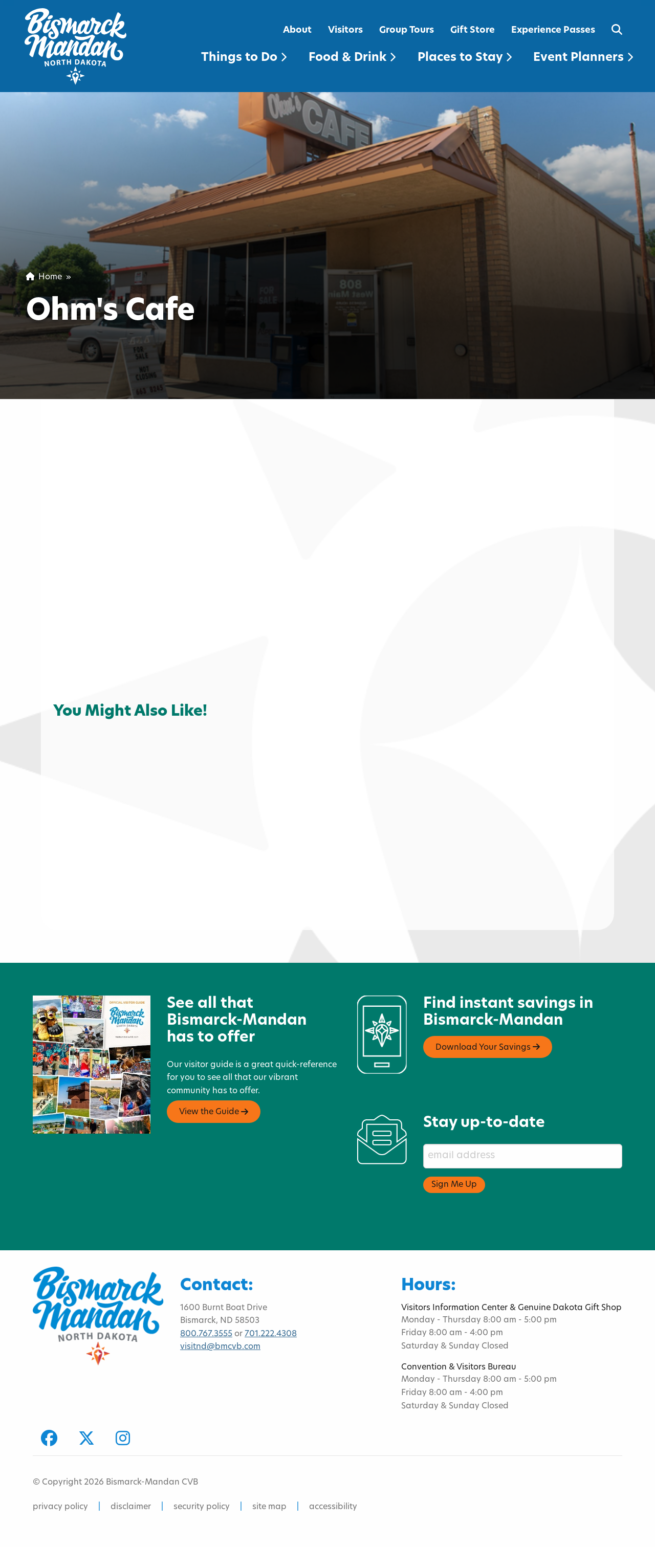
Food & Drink (352, 58)
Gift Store (472, 30)
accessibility (333, 1507)
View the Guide (213, 1112)
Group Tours (406, 30)
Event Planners (583, 58)
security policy (201, 1507)
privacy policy (60, 1507)
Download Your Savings (487, 1047)
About (297, 30)
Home (44, 277)
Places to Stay (465, 58)
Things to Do (244, 58)
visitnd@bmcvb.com (220, 1347)
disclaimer (131, 1507)
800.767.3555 (206, 1334)
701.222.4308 (271, 1334)
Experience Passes (553, 30)
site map (269, 1507)
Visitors (345, 30)
